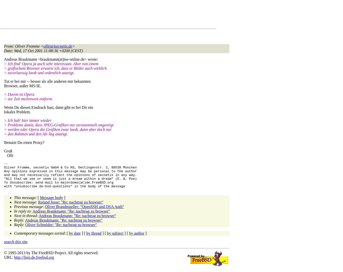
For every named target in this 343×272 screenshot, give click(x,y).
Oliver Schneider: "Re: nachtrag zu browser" (61, 230)
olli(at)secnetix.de (58, 46)
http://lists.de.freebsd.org (34, 262)
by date (75, 238)
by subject (115, 238)
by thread (93, 238)
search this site (16, 247)
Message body (51, 203)
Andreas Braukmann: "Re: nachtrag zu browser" (71, 216)
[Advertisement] (95, 15)
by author (136, 238)
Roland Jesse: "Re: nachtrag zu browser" (70, 207)
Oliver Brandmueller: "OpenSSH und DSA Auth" (84, 212)
